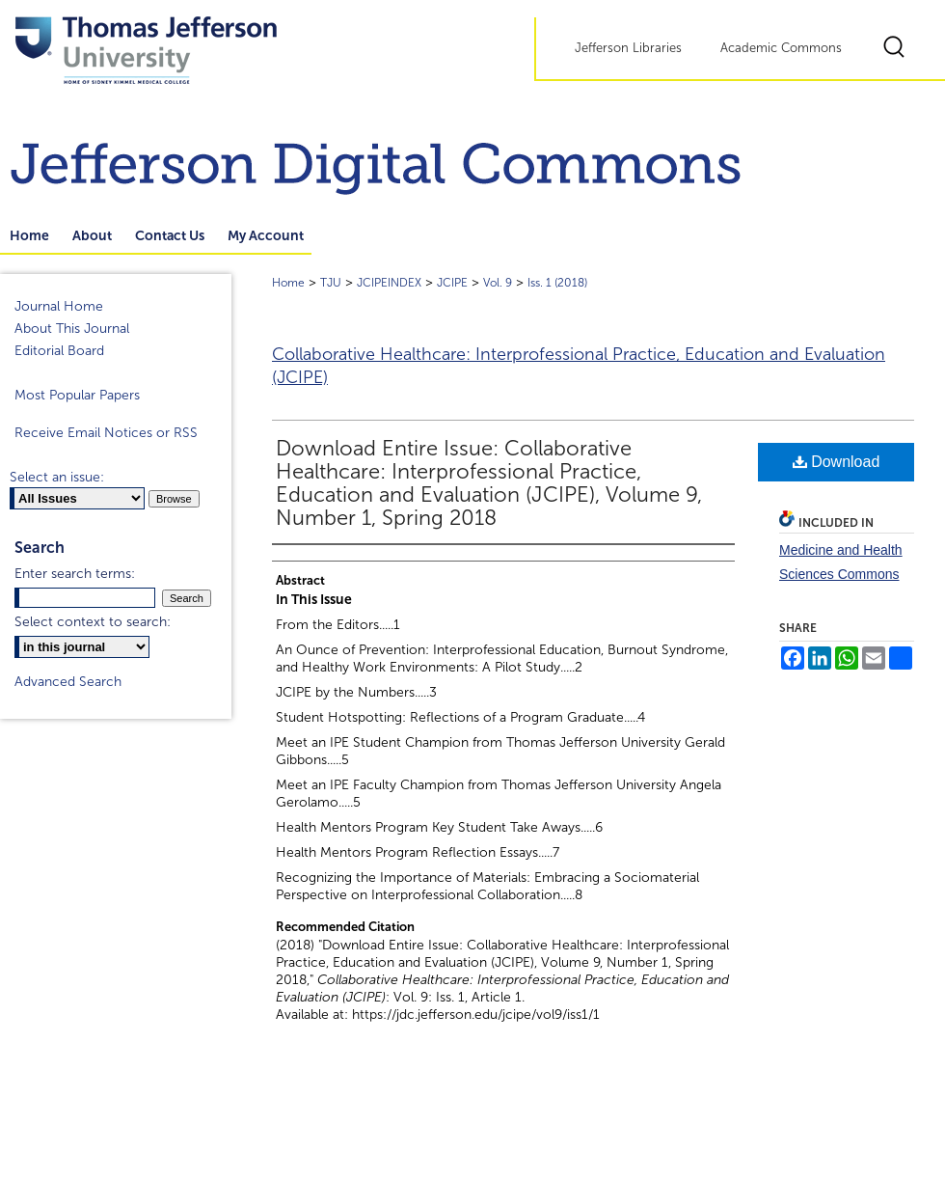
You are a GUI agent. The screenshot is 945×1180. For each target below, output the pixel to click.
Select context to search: (92, 622)
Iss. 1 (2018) (557, 282)
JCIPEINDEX (389, 282)
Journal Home (58, 306)
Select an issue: (57, 477)
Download (836, 461)
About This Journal (71, 328)
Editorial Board (59, 350)
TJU (330, 282)
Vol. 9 (497, 282)
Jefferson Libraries (628, 48)
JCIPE (452, 282)
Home (288, 282)
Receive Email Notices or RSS (106, 432)
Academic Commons (781, 48)
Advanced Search (68, 681)
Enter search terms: (74, 573)
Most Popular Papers (77, 395)
